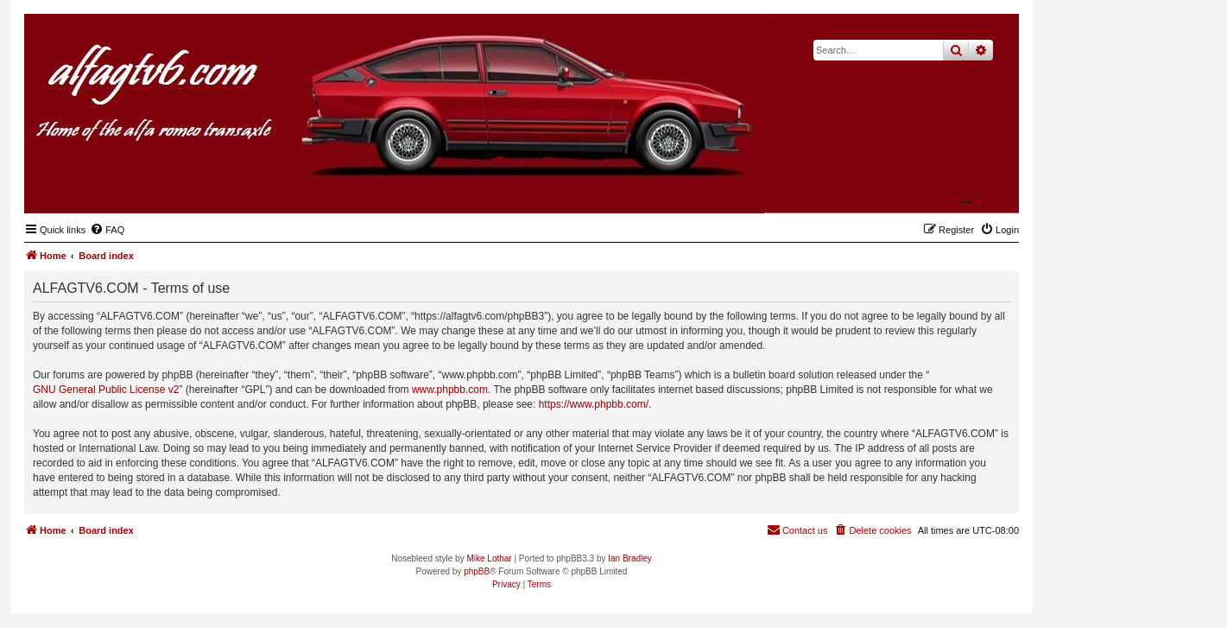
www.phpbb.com (450, 390)
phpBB (477, 571)
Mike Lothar (488, 558)
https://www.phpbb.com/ (593, 404)
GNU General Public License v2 (106, 390)
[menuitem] (107, 229)
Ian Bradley (630, 558)
